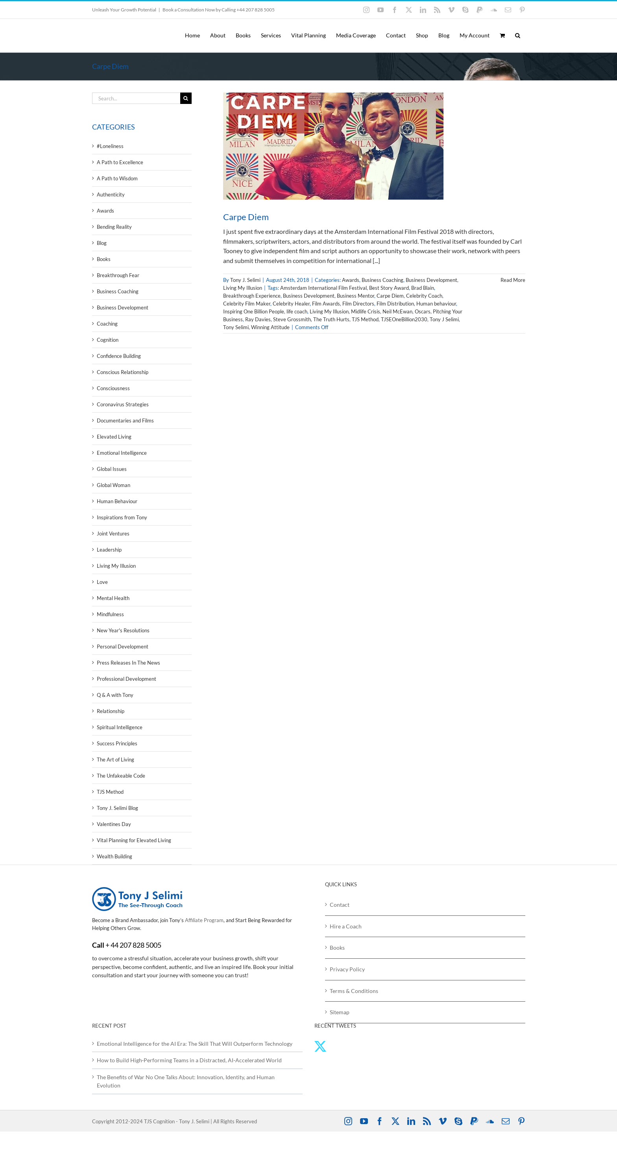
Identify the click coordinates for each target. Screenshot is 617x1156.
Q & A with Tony (115, 695)
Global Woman (113, 485)
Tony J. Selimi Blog (117, 808)
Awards (350, 280)
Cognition (107, 340)
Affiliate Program (204, 920)
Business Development (431, 280)
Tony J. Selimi (245, 280)
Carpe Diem (246, 216)
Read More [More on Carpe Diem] (513, 280)
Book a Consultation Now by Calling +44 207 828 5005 (219, 10)
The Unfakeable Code (121, 776)
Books (104, 259)
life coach (296, 311)
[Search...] (136, 98)
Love (102, 582)
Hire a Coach (346, 926)
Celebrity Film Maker (246, 303)
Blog (102, 243)
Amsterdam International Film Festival (323, 288)
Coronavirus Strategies (123, 404)
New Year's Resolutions (123, 630)
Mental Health (113, 598)
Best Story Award (389, 288)
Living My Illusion (242, 288)
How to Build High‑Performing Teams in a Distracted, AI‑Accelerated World (189, 1060)
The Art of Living (115, 759)
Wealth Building (114, 856)
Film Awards (326, 303)
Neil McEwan (397, 311)
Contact (339, 904)
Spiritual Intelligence (119, 727)
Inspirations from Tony (122, 517)
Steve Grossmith (292, 319)
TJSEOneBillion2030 (404, 319)
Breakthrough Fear (118, 275)
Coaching (107, 323)
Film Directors (358, 303)
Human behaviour (436, 303)
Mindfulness (110, 614)
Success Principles (117, 743)
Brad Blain (422, 288)
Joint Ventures (113, 533)
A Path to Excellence (120, 162)
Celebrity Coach (424, 296)
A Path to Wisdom (117, 178)
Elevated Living (114, 437)
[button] (517, 35)
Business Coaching (382, 280)
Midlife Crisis (365, 311)
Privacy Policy (347, 969)
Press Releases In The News (128, 663)
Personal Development (122, 646)
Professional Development (126, 679)
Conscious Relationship (122, 372)
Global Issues (112, 469)
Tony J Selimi (444, 319)
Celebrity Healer (291, 303)
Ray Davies (258, 319)
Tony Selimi (236, 327)
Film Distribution (395, 303)
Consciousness (113, 388)
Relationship (110, 711)
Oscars (422, 311)
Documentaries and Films (125, 420)
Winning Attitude (270, 327)
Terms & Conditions (354, 990)
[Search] (186, 98)
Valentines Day (114, 824)
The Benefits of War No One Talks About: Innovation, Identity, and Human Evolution (186, 1081)
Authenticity (111, 194)
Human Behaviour (117, 501)
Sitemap (339, 1012)
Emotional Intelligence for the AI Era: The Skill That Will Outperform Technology (194, 1043)
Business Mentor (355, 296)
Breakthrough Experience (252, 296)
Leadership (109, 550)
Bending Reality (114, 227)
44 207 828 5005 (136, 945)
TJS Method (365, 319)
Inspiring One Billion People (253, 311)
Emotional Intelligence (122, 453)
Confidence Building (119, 356)
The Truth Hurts (331, 319)
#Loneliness (110, 146)
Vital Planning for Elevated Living (134, 840)
